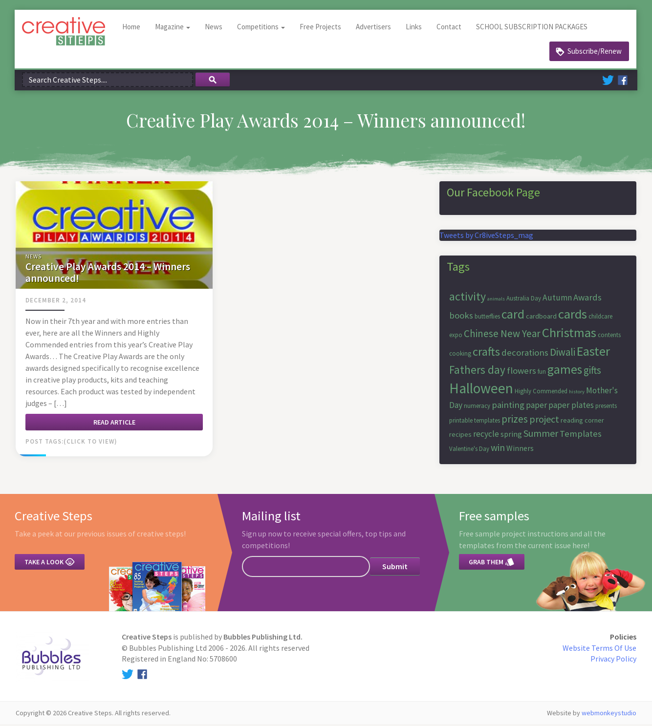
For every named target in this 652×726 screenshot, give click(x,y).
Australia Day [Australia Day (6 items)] (523, 300)
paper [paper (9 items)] (536, 407)
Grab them (492, 564)
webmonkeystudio (609, 714)
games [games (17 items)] (564, 371)
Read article (114, 424)
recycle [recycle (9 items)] (486, 436)
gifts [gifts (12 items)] (592, 372)
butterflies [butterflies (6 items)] (487, 318)
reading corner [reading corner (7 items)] (582, 422)
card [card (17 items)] (512, 316)
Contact (449, 29)
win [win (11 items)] (498, 449)
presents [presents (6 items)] (606, 408)
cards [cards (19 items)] (572, 316)
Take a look (49, 564)
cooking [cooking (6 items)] (460, 356)
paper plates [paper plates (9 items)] (571, 407)
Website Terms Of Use (599, 650)
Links (415, 29)
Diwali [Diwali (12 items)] (562, 354)
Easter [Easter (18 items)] (593, 353)
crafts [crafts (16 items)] (486, 354)
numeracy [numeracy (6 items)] (477, 408)
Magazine (173, 29)
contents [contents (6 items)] (609, 337)
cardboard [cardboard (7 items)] (541, 318)
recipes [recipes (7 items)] (460, 436)
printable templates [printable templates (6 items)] (474, 423)
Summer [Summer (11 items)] (540, 435)
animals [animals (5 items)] (496, 301)
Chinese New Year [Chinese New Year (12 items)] (502, 335)
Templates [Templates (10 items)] (581, 436)
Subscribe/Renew (594, 53)
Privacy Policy (613, 661)
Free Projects (321, 29)
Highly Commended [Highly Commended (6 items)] (541, 393)
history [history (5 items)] (577, 394)
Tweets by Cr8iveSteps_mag (486, 237)
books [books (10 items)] (461, 317)
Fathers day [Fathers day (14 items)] (477, 371)
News (214, 29)
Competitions (262, 29)
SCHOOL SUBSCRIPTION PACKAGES (532, 29)
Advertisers (374, 29)
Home (132, 29)
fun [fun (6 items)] (542, 373)
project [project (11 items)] (544, 421)
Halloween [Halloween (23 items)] (481, 391)
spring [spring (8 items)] (511, 436)
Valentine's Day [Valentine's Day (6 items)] (469, 451)
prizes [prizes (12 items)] (514, 421)
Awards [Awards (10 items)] (587, 299)
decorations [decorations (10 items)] (524, 355)
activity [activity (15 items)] (467, 298)
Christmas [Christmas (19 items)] (569, 335)
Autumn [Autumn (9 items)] (557, 299)
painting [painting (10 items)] (508, 407)
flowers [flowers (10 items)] (521, 372)
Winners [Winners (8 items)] (520, 450)
